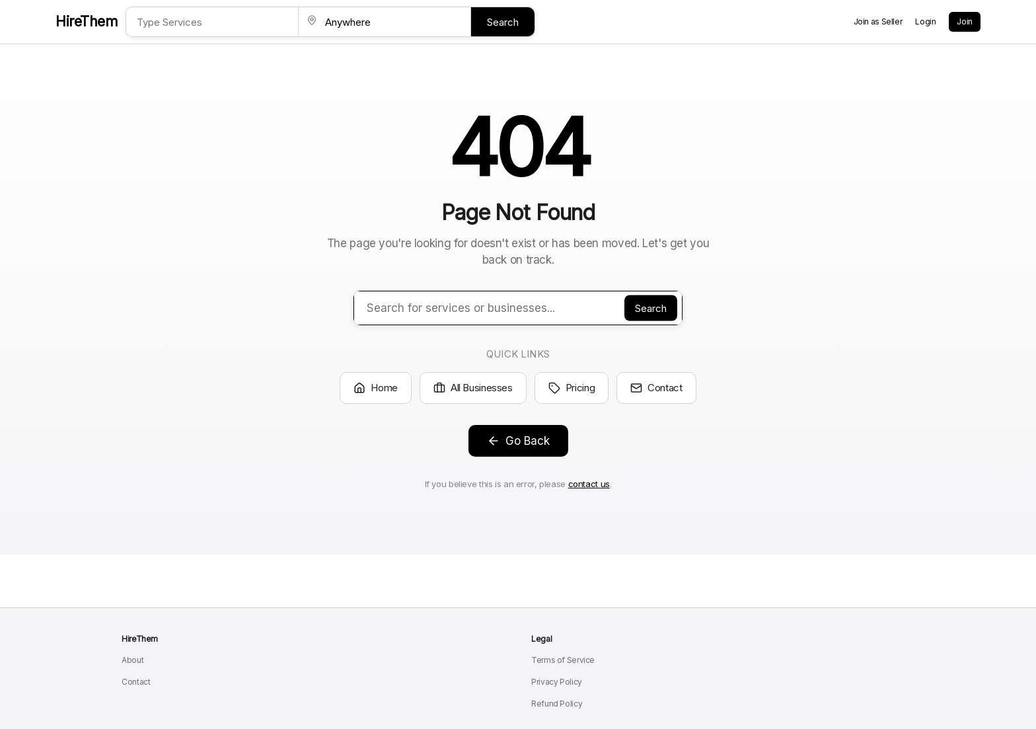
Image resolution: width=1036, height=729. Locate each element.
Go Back (518, 440)
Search (503, 22)
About (132, 660)
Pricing (571, 387)
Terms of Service (563, 660)
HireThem (87, 21)
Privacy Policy (556, 682)
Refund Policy (556, 704)
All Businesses (473, 387)
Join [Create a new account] (965, 21)
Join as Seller (878, 21)
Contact (656, 387)
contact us (589, 484)
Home (375, 387)
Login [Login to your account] (925, 21)
